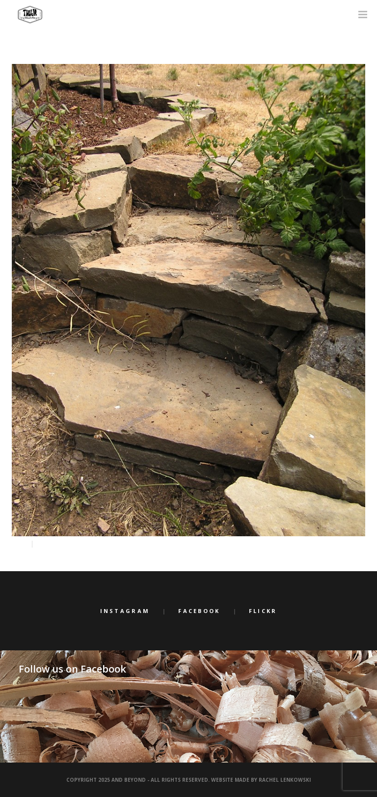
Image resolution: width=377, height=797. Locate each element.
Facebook (199, 610)
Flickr (263, 610)
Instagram (125, 610)
